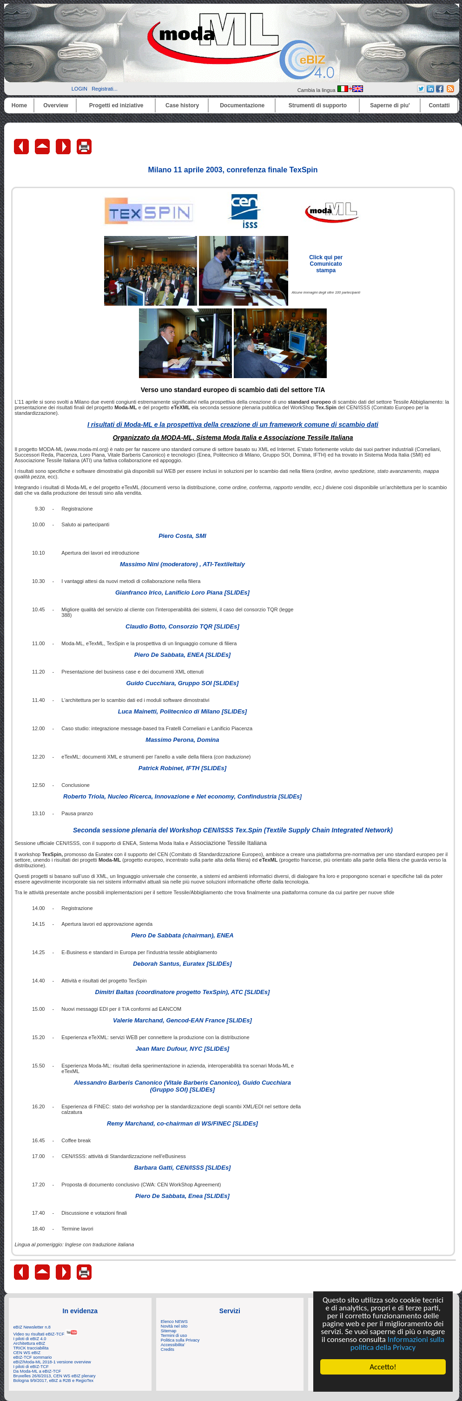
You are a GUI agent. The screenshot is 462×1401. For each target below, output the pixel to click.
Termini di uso (174, 1335)
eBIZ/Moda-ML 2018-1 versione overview (52, 1362)
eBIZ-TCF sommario (32, 1357)
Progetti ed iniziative (116, 105)
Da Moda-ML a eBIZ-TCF (37, 1371)
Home (19, 105)
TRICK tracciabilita (31, 1348)
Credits (167, 1349)
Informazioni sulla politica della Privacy (397, 1343)
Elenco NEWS (174, 1321)
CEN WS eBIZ (27, 1352)
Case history (182, 105)
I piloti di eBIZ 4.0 (29, 1338)
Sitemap (169, 1331)
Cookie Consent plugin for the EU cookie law (383, 1383)
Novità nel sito (174, 1326)
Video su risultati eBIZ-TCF (45, 1334)
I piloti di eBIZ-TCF (31, 1366)
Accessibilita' (173, 1344)
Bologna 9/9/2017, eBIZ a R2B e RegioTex (53, 1380)
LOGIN (79, 89)
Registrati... (105, 89)
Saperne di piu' (390, 105)
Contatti (439, 105)
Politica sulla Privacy (180, 1340)
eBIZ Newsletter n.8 (32, 1327)
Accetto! (383, 1367)
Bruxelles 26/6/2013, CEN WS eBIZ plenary (54, 1376)
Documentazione (242, 105)
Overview (55, 105)
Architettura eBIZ (29, 1343)
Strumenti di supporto (318, 105)
